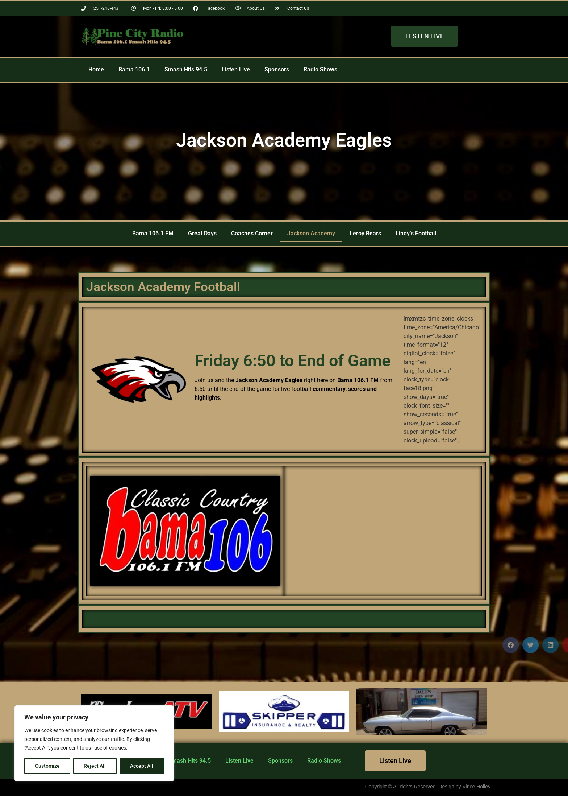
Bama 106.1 (134, 69)
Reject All (95, 766)
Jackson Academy (311, 233)
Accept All (142, 766)
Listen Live (236, 69)
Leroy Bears (365, 233)
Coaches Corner (252, 233)
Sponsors (276, 69)
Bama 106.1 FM (153, 233)
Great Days (202, 233)
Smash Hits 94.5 (185, 69)
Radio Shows (320, 69)
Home (96, 69)
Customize (47, 766)
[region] (94, 743)
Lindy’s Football (416, 233)
